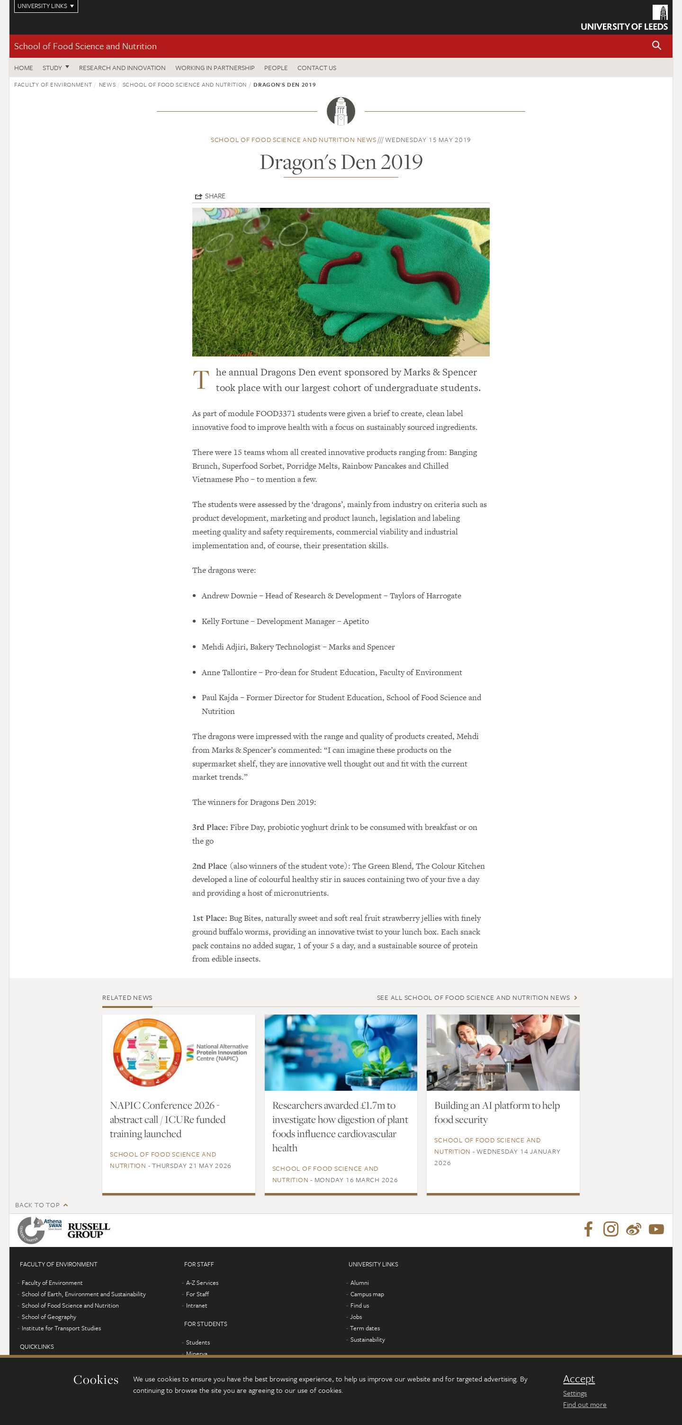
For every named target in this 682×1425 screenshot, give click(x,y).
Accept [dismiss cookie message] (579, 1378)
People (276, 67)
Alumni (359, 1282)
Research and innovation (122, 67)
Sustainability (367, 1339)
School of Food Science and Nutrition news (294, 139)
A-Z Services (202, 1282)
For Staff (197, 1294)
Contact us (316, 67)
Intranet (196, 1305)
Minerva (196, 1353)
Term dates (365, 1328)
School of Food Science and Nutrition (85, 45)
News (107, 84)
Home (23, 67)
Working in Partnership (215, 67)
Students (198, 1342)
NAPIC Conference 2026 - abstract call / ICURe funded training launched (167, 1119)
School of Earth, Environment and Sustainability (84, 1294)
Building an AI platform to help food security (497, 1112)
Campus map (367, 1294)
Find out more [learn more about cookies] (585, 1404)
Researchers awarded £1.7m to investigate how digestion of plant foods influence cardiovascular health (340, 1126)
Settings (575, 1393)
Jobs (356, 1316)
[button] (657, 46)
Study (52, 67)
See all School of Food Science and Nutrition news (473, 997)
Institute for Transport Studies (61, 1328)
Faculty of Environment (53, 84)
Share (215, 195)
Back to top (37, 1205)
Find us (359, 1305)
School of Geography (49, 1316)
